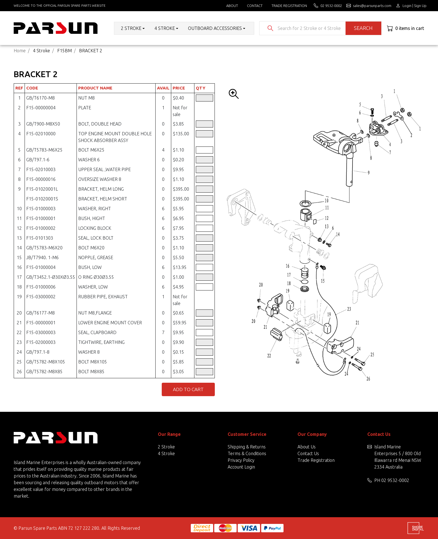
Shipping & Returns (247, 446)
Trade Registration (289, 6)
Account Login (241, 466)
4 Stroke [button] (164, 28)
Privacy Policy (241, 460)
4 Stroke (166, 453)
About (232, 6)
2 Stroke (166, 446)
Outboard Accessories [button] (215, 28)
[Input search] (309, 28)
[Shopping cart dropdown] (405, 28)
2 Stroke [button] (131, 28)
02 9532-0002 (395, 480)
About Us (306, 446)
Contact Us (308, 453)
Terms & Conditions (247, 453)
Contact (255, 6)
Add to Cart (188, 389)
